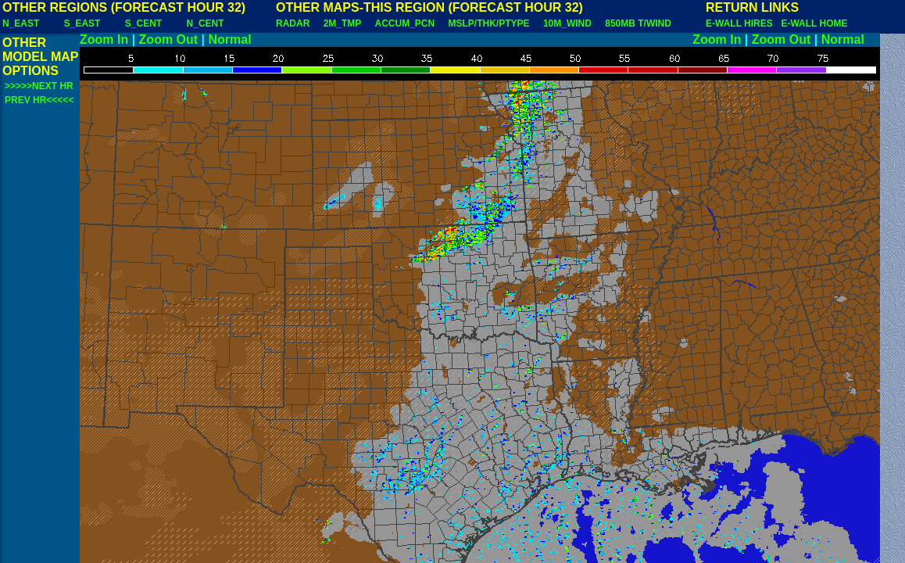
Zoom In (104, 39)
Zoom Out (169, 39)
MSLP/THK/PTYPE (489, 23)
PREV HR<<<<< (39, 100)
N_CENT (205, 23)
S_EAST (82, 23)
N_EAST (20, 23)
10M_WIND (567, 23)
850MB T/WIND (638, 23)
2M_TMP (342, 23)
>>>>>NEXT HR (39, 86)
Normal (230, 39)
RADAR (292, 23)
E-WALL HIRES (742, 23)
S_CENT (143, 23)
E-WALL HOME (814, 23)
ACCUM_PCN (405, 23)
